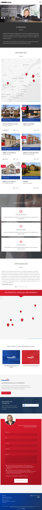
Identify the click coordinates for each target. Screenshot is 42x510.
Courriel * (7, 443)
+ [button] (2, 60)
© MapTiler (30, 101)
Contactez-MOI (21, 480)
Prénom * (7, 432)
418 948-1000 (5, 14)
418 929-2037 (5, 13)
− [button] (2, 61)
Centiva (23, 508)
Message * (7, 454)
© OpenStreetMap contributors (36, 101)
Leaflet (28, 101)
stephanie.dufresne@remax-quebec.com (10, 16)
